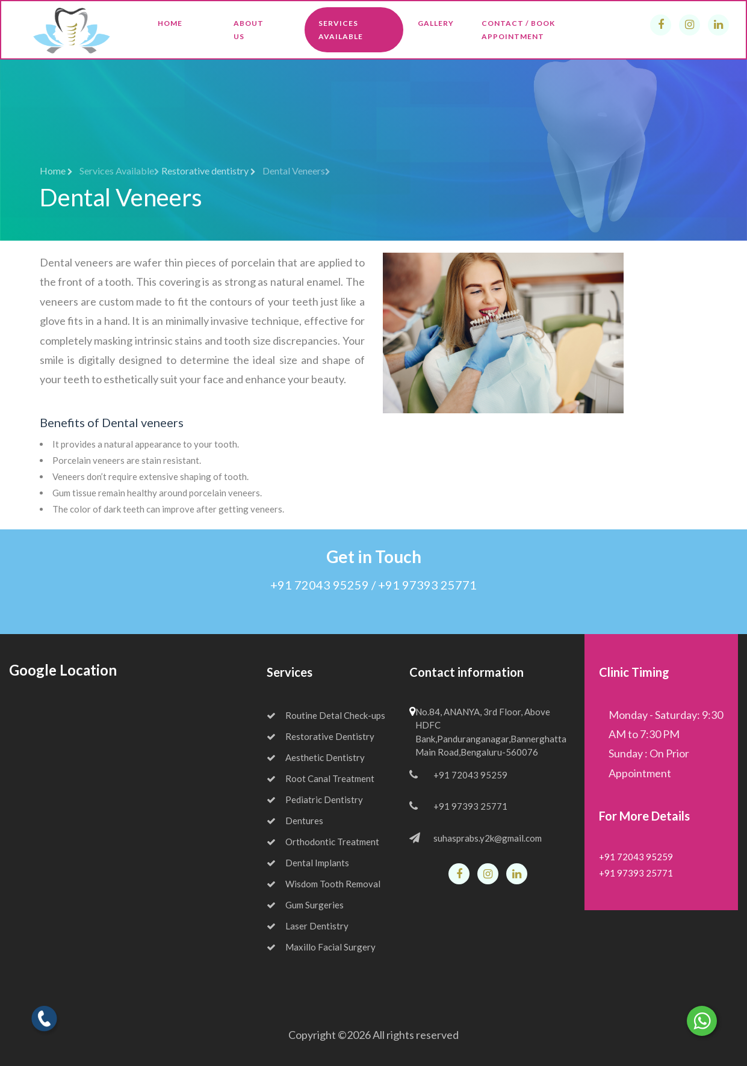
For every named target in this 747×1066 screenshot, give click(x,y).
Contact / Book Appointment (518, 30)
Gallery (436, 23)
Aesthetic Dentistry (316, 757)
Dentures (295, 820)
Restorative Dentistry (320, 736)
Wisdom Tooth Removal (323, 883)
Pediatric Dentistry (315, 799)
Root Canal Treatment (320, 778)
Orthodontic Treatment (323, 841)
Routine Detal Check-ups (326, 715)
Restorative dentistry (208, 170)
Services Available (340, 30)
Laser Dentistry (308, 925)
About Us (249, 30)
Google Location (63, 670)
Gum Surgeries (305, 904)
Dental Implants (308, 862)
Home (170, 23)
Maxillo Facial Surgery (321, 946)
